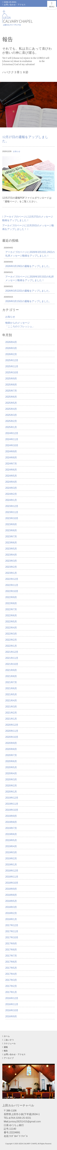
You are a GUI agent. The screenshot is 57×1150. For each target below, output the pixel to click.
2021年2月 (11, 712)
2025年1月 (11, 427)
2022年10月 (11, 591)
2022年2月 (11, 639)
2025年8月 (11, 384)
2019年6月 (11, 834)
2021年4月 (11, 700)
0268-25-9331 (9, 2)
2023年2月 (11, 567)
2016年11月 (11, 1004)
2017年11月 (11, 931)
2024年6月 (11, 469)
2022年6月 (11, 615)
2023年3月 (11, 561)
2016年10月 (11, 1010)
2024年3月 (11, 488)
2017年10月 (11, 937)
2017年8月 (11, 949)
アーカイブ (8, 1058)
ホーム (6, 1036)
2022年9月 (11, 597)
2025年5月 (11, 403)
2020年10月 (11, 737)
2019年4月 (11, 846)
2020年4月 (11, 773)
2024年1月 (11, 500)
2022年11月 (11, 585)
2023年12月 (11, 506)
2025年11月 (11, 366)
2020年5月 (11, 767)
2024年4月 (11, 482)
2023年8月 (11, 530)
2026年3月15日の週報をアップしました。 (28, 301)
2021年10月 (11, 664)
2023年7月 (11, 536)
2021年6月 (11, 688)
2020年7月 (11, 755)
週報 (5, 1047)
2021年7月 (11, 682)
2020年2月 (11, 785)
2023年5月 (11, 548)
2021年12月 (11, 652)
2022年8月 (11, 603)
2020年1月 (11, 791)
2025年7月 (11, 390)
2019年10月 (11, 810)
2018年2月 (11, 913)
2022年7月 (11, 609)
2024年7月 (11, 463)
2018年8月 (11, 895)
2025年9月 (11, 378)
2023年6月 (11, 542)
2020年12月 (11, 725)
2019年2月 (11, 858)
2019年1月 (11, 864)
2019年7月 (11, 828)
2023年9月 (11, 524)
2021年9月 (11, 670)
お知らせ (16, 151)
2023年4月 (11, 554)
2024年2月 (11, 494)
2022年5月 (11, 621)
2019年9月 (11, 816)
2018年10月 (11, 882)
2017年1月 (11, 992)
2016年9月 (11, 1016)
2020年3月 (11, 779)
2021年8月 (11, 676)
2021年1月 (11, 718)
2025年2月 (11, 421)
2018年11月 (11, 876)
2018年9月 (11, 889)
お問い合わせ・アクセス (14, 4)
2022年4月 (11, 627)
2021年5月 (11, 694)
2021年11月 (11, 658)
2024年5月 (11, 475)
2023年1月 (11, 573)
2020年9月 (11, 743)
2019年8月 (11, 822)
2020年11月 (11, 731)
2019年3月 (11, 852)
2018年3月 (11, 907)
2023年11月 (11, 512)
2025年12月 (11, 360)
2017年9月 (11, 943)
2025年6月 (11, 396)
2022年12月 (11, 579)
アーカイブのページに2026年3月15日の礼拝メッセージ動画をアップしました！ (29, 278)
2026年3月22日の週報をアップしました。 (28, 290)
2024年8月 (11, 457)
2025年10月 (11, 372)
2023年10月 (11, 518)
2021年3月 (11, 706)
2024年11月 (11, 439)
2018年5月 (11, 901)
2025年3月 (11, 415)
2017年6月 (11, 961)
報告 (5, 1051)
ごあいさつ (8, 1040)
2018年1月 (11, 919)
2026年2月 (11, 354)
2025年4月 (11, 409)
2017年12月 (11, 925)
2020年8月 (11, 749)
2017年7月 (11, 955)
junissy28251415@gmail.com (25, 1121)
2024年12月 (11, 433)
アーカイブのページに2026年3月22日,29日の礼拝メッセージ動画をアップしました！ (30, 254)
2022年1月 (11, 646)
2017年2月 (11, 986)
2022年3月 (11, 633)
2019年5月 (11, 840)
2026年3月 (11, 348)
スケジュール (9, 1043)
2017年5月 (11, 968)
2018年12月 (11, 870)
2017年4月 (11, 974)
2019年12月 (11, 797)
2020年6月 (11, 761)
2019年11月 (11, 804)
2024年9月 (11, 451)
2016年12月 (11, 998)
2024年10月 (11, 445)
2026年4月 (11, 342)
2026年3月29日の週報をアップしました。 (28, 266)
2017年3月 (11, 980)
